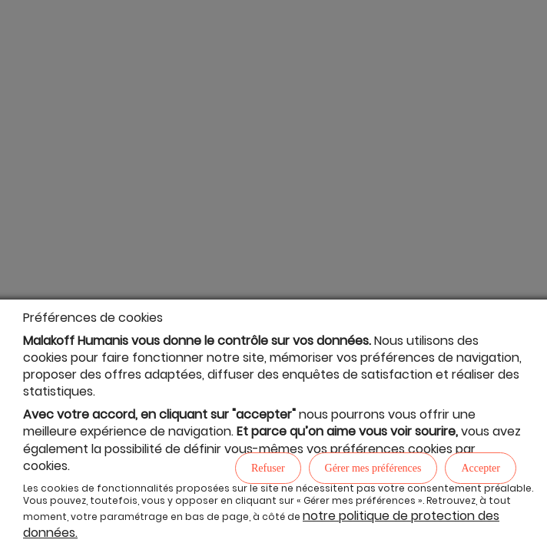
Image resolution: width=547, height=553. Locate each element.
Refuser (268, 468)
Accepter (480, 468)
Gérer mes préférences (373, 468)
